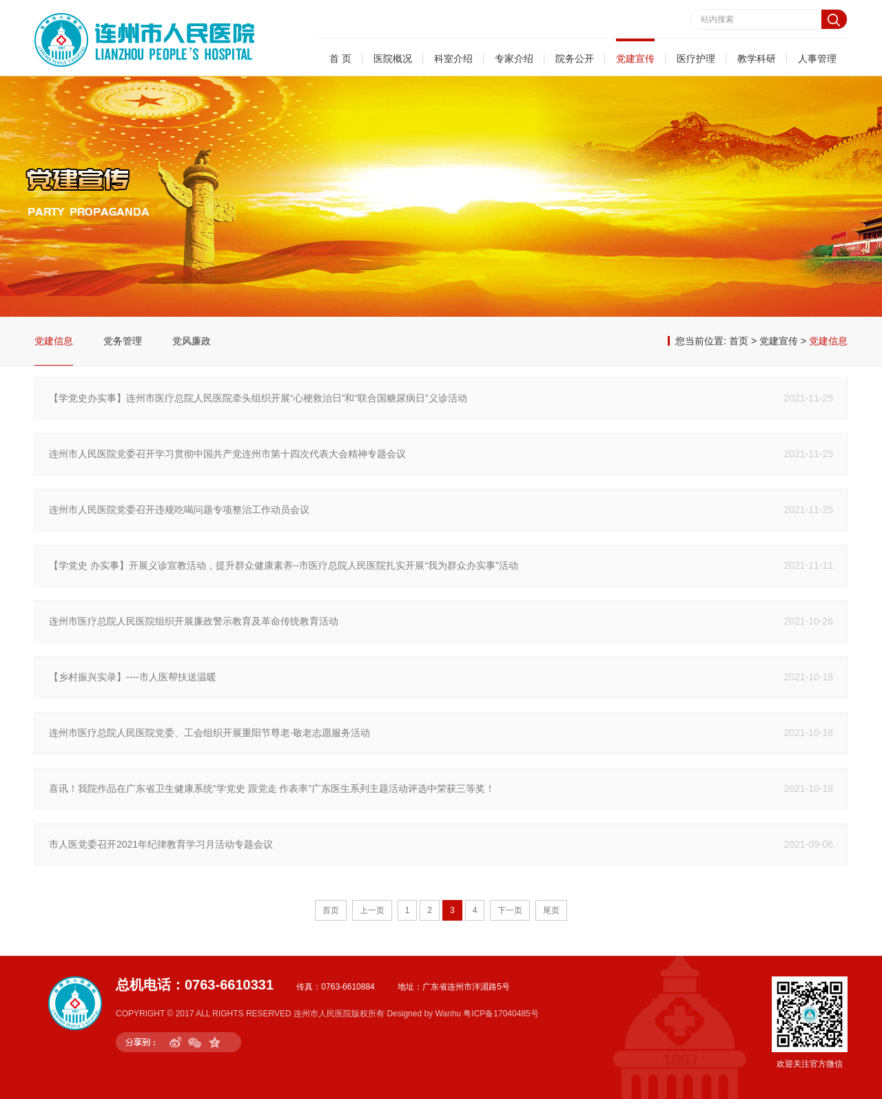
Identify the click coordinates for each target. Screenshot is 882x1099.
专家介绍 (514, 58)
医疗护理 (696, 58)
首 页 (340, 58)
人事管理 (817, 58)
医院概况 (392, 58)
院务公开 (574, 58)
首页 (738, 340)
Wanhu (448, 1013)
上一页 (372, 910)
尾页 (551, 910)
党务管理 (122, 340)
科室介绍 (453, 58)
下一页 (510, 910)
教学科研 (756, 58)
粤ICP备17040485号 (500, 1013)
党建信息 (53, 340)
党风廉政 (191, 340)
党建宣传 (635, 58)
